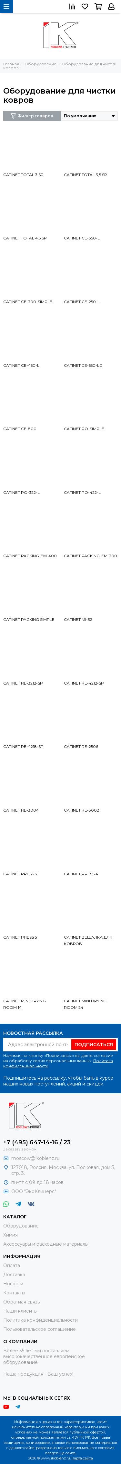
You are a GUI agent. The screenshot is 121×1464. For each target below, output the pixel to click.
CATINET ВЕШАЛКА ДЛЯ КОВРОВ (88, 940)
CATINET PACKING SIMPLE (29, 619)
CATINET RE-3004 (21, 810)
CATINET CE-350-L (82, 238)
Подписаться (94, 1044)
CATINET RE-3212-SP (23, 683)
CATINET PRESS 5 (20, 937)
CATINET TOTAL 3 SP (23, 174)
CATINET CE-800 (19, 428)
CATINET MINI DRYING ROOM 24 (85, 1004)
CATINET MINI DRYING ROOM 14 (24, 1004)
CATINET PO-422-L (82, 492)
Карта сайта (82, 1458)
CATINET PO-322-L (21, 492)
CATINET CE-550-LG (83, 365)
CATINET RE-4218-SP (23, 746)
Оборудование (21, 1226)
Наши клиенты (20, 1311)
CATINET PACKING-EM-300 (90, 555)
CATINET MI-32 (78, 619)
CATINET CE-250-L (82, 301)
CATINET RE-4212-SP (84, 683)
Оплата (11, 1265)
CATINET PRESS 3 (20, 873)
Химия (10, 1235)
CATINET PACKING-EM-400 (30, 555)
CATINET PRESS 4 (81, 873)
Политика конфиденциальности (40, 1320)
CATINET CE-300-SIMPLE (27, 301)
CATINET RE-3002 (81, 810)
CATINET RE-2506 (81, 746)
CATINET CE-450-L (21, 365)
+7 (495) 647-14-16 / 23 (37, 1142)
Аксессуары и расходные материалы (45, 1244)
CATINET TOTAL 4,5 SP (25, 238)
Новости (13, 1284)
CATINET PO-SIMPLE (84, 428)
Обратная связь (21, 1302)
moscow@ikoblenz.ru (35, 1158)
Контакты (14, 1293)
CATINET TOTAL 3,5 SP (85, 174)
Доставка (14, 1275)
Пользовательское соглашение (39, 1329)
